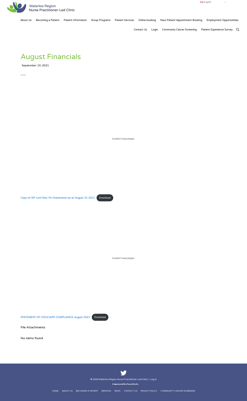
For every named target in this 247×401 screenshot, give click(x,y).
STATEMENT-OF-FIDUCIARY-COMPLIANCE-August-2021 (55, 317)
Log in (153, 379)
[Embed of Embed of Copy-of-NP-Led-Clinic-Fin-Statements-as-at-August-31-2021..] (123, 138)
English (205, 2)
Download (105, 197)
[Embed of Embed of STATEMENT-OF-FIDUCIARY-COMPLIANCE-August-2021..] (123, 258)
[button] (237, 29)
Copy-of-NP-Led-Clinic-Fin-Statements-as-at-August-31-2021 (58, 197)
